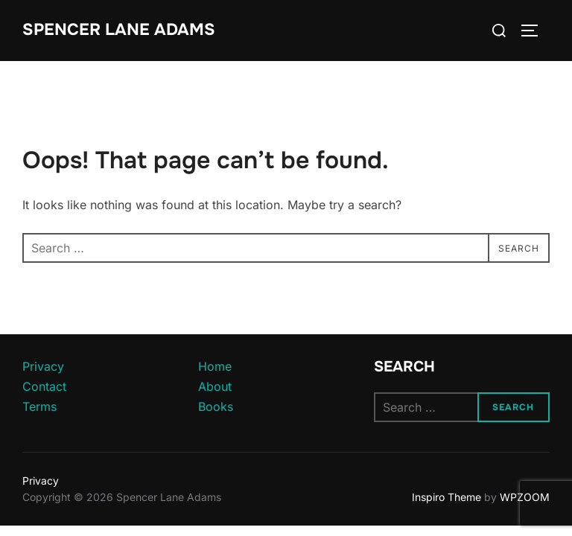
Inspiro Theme (446, 497)
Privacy (43, 366)
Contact (44, 386)
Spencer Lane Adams (118, 29)
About (215, 386)
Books (215, 406)
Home (215, 366)
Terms (39, 406)
